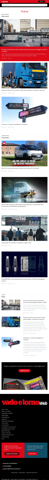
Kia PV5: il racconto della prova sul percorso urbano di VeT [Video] (20, 168)
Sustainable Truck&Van (7, 413)
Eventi (10, 245)
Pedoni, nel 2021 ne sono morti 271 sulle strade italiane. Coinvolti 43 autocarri (23, 90)
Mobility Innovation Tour (8, 434)
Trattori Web (5, 423)
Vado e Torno (5, 409)
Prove (10, 171)
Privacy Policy (14, 472)
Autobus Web (5, 415)
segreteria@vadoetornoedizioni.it (11, 469)
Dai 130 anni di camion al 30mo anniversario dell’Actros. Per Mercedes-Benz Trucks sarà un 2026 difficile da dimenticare (23, 205)
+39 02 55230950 (6, 466)
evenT (3, 438)
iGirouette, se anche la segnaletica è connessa (14, 124)
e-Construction (5, 425)
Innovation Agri (5, 436)
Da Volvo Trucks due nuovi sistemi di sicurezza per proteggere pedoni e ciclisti (24, 50)
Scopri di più (32, 453)
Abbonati (41, 1)
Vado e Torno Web (6, 411)
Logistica (11, 283)
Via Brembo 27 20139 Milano (9, 463)
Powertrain (4, 419)
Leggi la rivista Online (12, 453)
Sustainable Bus (5, 417)
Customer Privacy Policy (31, 472)
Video (13, 171)
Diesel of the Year (6, 431)
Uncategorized (14, 209)
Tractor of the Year (6, 433)
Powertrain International (7, 421)
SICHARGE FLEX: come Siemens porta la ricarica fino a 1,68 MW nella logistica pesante (23, 280)
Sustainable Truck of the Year (9, 427)
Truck (10, 58)
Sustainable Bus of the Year (8, 429)
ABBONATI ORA (24, 370)
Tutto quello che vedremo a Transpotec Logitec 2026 (16, 242)
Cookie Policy (22, 472)
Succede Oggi (11, 93)
